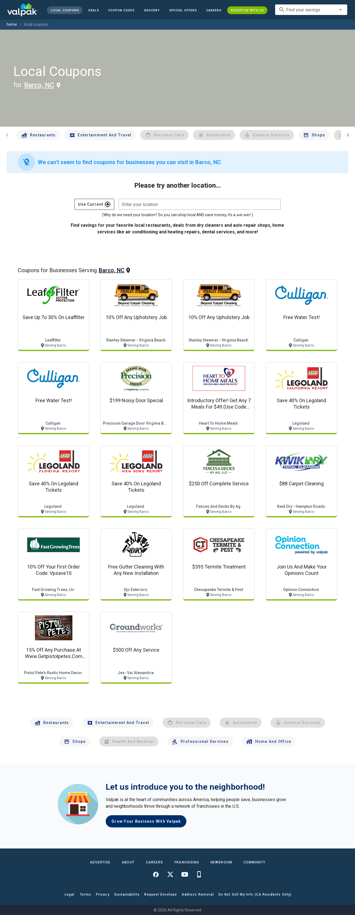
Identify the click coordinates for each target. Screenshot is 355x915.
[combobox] (311, 9)
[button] (183, 10)
